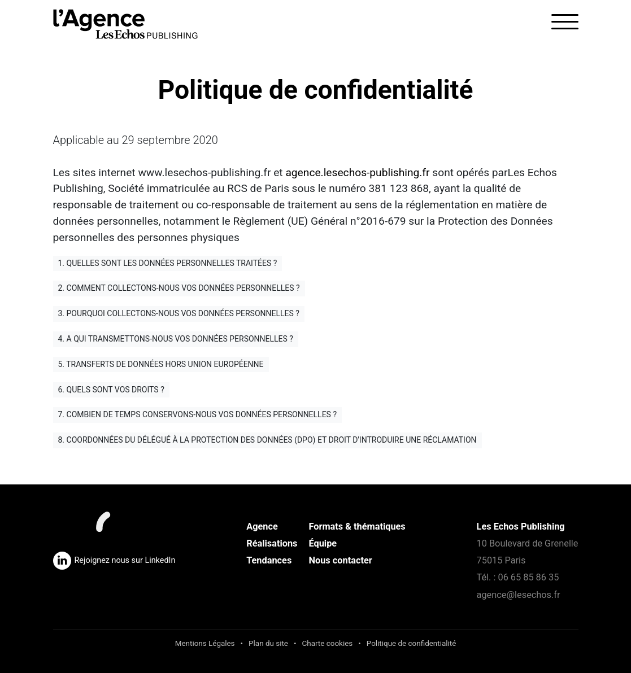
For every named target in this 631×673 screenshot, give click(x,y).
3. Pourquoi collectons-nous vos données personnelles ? (178, 313)
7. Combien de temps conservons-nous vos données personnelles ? (197, 414)
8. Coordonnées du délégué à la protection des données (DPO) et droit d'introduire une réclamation (267, 439)
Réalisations (271, 543)
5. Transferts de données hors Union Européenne (161, 364)
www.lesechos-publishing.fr (204, 172)
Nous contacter (340, 560)
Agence (262, 526)
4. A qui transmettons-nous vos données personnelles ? (175, 338)
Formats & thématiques (357, 526)
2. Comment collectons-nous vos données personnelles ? (179, 287)
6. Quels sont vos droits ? (111, 389)
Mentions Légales (205, 643)
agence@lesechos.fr (518, 594)
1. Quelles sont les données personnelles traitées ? (167, 263)
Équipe (323, 543)
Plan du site (268, 643)
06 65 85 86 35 (528, 577)
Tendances (268, 560)
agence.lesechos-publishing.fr (357, 172)
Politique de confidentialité (411, 643)
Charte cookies (327, 643)
